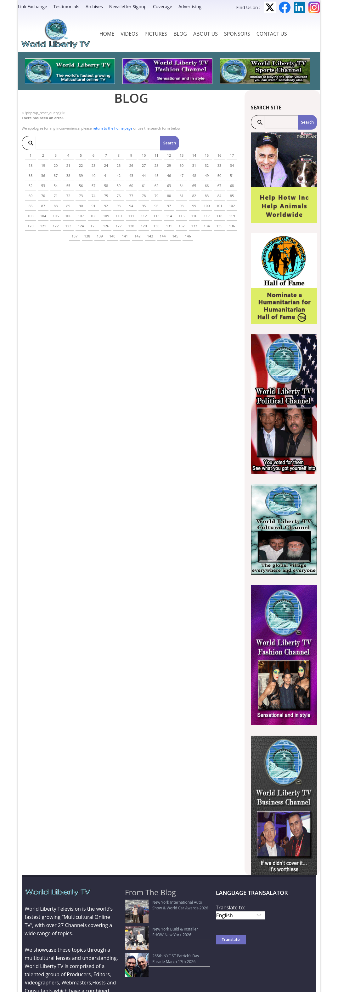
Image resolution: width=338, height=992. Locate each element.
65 (194, 185)
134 (207, 226)
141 (125, 236)
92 (106, 205)
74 (94, 195)
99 (194, 205)
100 (207, 205)
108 (94, 215)
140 (112, 236)
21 (68, 165)
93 (119, 205)
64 (182, 185)
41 (106, 175)
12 (169, 155)
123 (68, 226)
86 (31, 205)
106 (68, 215)
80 (169, 195)
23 (94, 165)
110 (119, 215)
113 (157, 215)
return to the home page (112, 128)
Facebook (284, 7)
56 (81, 185)
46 (169, 175)
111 (131, 215)
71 (56, 195)
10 (144, 155)
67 (219, 185)
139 (100, 236)
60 (131, 185)
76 (119, 195)
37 (56, 175)
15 (207, 155)
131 (169, 226)
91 (94, 205)
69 (31, 195)
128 (131, 226)
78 (144, 195)
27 (144, 165)
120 (31, 226)
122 (56, 226)
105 (56, 215)
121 (43, 226)
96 (157, 205)
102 (232, 205)
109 (106, 215)
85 (232, 195)
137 (75, 236)
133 (194, 226)
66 (207, 185)
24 (106, 165)
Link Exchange (32, 6)
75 (106, 195)
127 (119, 226)
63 (169, 185)
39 (81, 175)
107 (81, 215)
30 (182, 165)
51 (232, 175)
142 (138, 236)
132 (182, 226)
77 (131, 195)
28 (157, 165)
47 (182, 175)
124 (81, 226)
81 (182, 195)
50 (219, 175)
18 (31, 165)
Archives (94, 6)
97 (169, 205)
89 (68, 205)
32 (207, 165)
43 (131, 175)
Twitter (270, 7)
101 (220, 205)
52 (31, 185)
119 (232, 215)
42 (119, 175)
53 (43, 185)
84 (219, 195)
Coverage (162, 6)
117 (207, 215)
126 (106, 226)
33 (219, 165)
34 (232, 165)
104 (43, 215)
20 (56, 165)
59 (119, 185)
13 (182, 155)
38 (68, 175)
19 (43, 165)
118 (220, 215)
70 (43, 195)
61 (144, 185)
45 (157, 175)
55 (68, 185)
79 (157, 195)
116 (194, 215)
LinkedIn (299, 7)
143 (150, 236)
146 (188, 236)
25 (119, 165)
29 (169, 165)
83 (207, 195)
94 (131, 205)
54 (56, 185)
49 (207, 175)
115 (182, 215)
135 (220, 226)
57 (94, 185)
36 (43, 175)
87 (43, 205)
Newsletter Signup (128, 6)
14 (194, 155)
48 (194, 175)
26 (131, 165)
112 (144, 215)
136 (232, 226)
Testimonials (66, 6)
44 (144, 175)
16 (219, 155)
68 (232, 185)
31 (194, 165)
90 (81, 205)
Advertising (189, 6)
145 (175, 236)
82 (194, 195)
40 (94, 175)
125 (94, 226)
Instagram (314, 7)
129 (144, 226)
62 (157, 185)
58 (106, 185)
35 (31, 175)
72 (68, 195)
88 (56, 205)
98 (182, 205)
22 (81, 165)
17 (232, 155)
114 (169, 215)
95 (144, 205)
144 (163, 236)
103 (31, 215)
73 (81, 195)
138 (87, 236)
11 (157, 155)
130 (157, 226)
